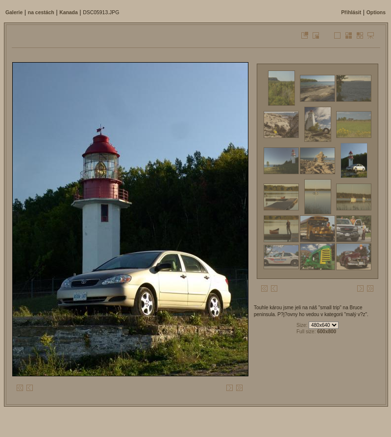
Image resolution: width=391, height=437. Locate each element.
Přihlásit (351, 12)
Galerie (14, 12)
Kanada (68, 12)
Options (376, 12)
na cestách (41, 12)
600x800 (326, 331)
